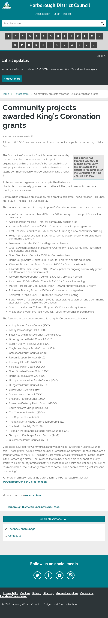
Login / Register (63, 13)
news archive (33, 495)
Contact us (14, 535)
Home (5, 93)
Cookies (25, 593)
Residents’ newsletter (13, 596)
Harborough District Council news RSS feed (33, 507)
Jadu (74, 604)
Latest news (22, 93)
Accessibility (43, 13)
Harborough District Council (59, 5)
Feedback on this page (22, 528)
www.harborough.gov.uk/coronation (25, 481)
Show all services (54, 519)
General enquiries (67, 593)
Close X (101, 55)
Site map (48, 593)
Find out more (12, 78)
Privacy (36, 593)
